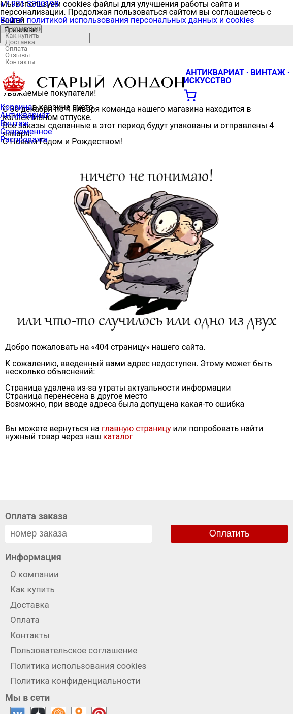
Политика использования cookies (78, 666)
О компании (23, 29)
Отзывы (17, 55)
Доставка (20, 42)
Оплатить (229, 533)
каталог (118, 436)
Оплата (16, 48)
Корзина (16, 107)
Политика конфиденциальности (75, 681)
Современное (26, 131)
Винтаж (14, 123)
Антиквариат (25, 115)
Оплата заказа (36, 516)
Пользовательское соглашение (73, 650)
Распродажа (23, 139)
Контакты (20, 62)
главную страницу (136, 428)
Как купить (22, 35)
